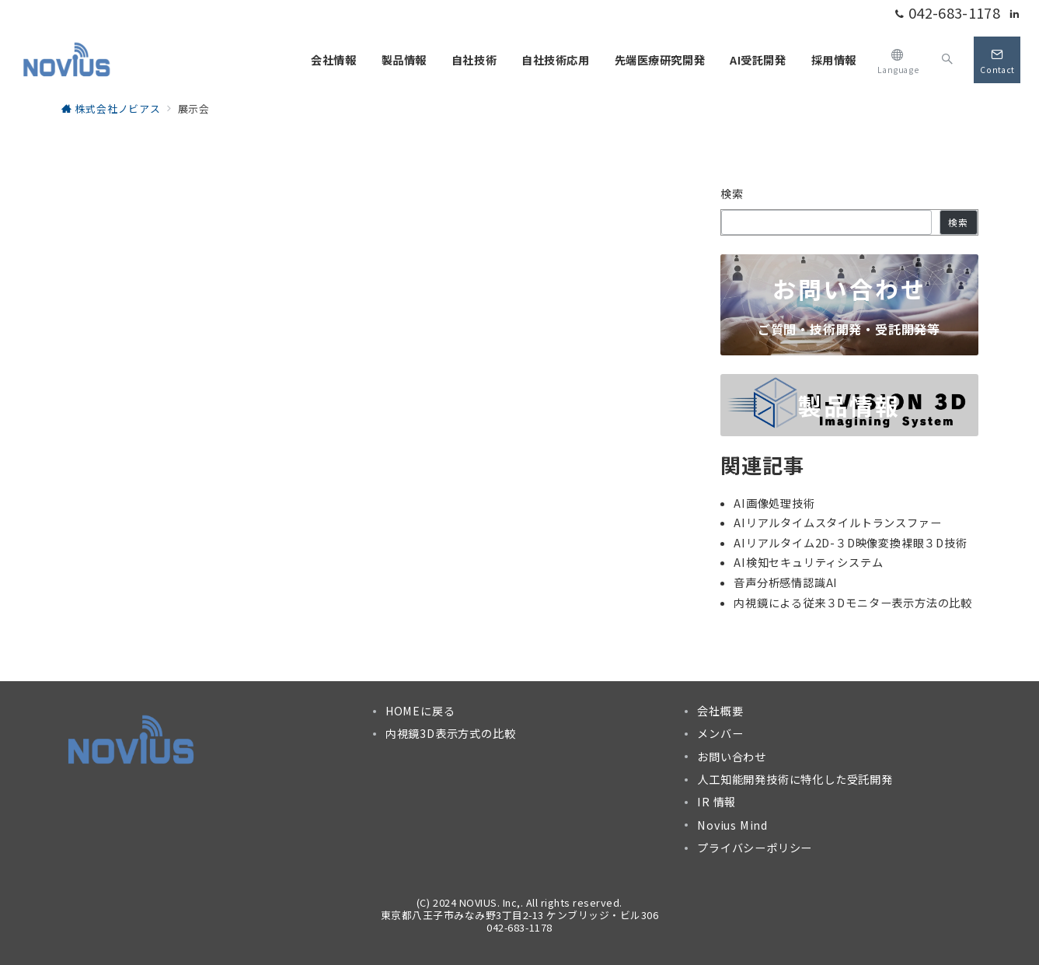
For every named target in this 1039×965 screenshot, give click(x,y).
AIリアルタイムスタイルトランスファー (837, 522)
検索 (732, 193)
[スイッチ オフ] (898, 59)
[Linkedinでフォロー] (1014, 13)
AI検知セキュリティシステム (808, 562)
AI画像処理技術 (774, 503)
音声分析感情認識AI (786, 582)
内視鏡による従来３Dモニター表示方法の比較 (853, 602)
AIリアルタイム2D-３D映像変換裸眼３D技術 (850, 543)
